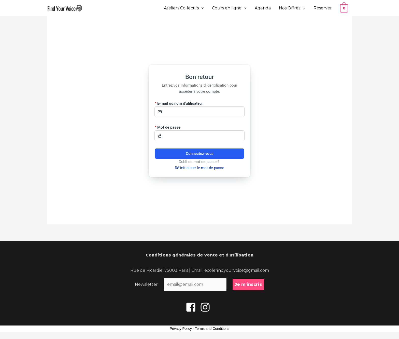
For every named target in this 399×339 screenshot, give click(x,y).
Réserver (323, 8)
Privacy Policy (181, 329)
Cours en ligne (227, 8)
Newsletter (146, 284)
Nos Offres (290, 8)
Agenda (263, 8)
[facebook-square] (192, 307)
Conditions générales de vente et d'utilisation (199, 255)
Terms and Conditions (212, 329)
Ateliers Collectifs (182, 8)
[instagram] (206, 307)
